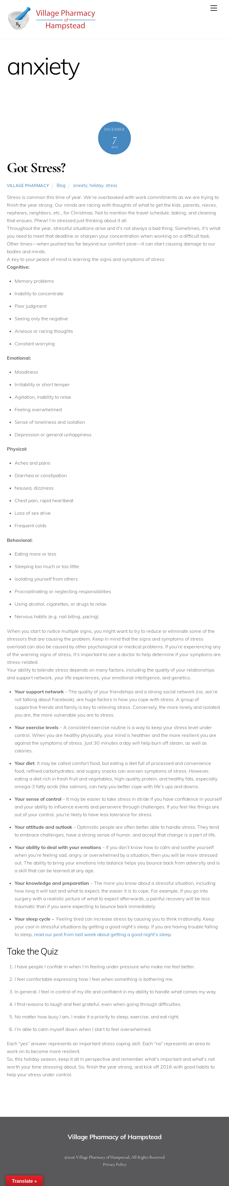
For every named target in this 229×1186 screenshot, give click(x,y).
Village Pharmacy (28, 185)
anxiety (80, 185)
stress (111, 185)
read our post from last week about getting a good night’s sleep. (103, 934)
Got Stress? (36, 167)
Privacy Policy (114, 1164)
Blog (61, 185)
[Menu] (214, 8)
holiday (96, 185)
